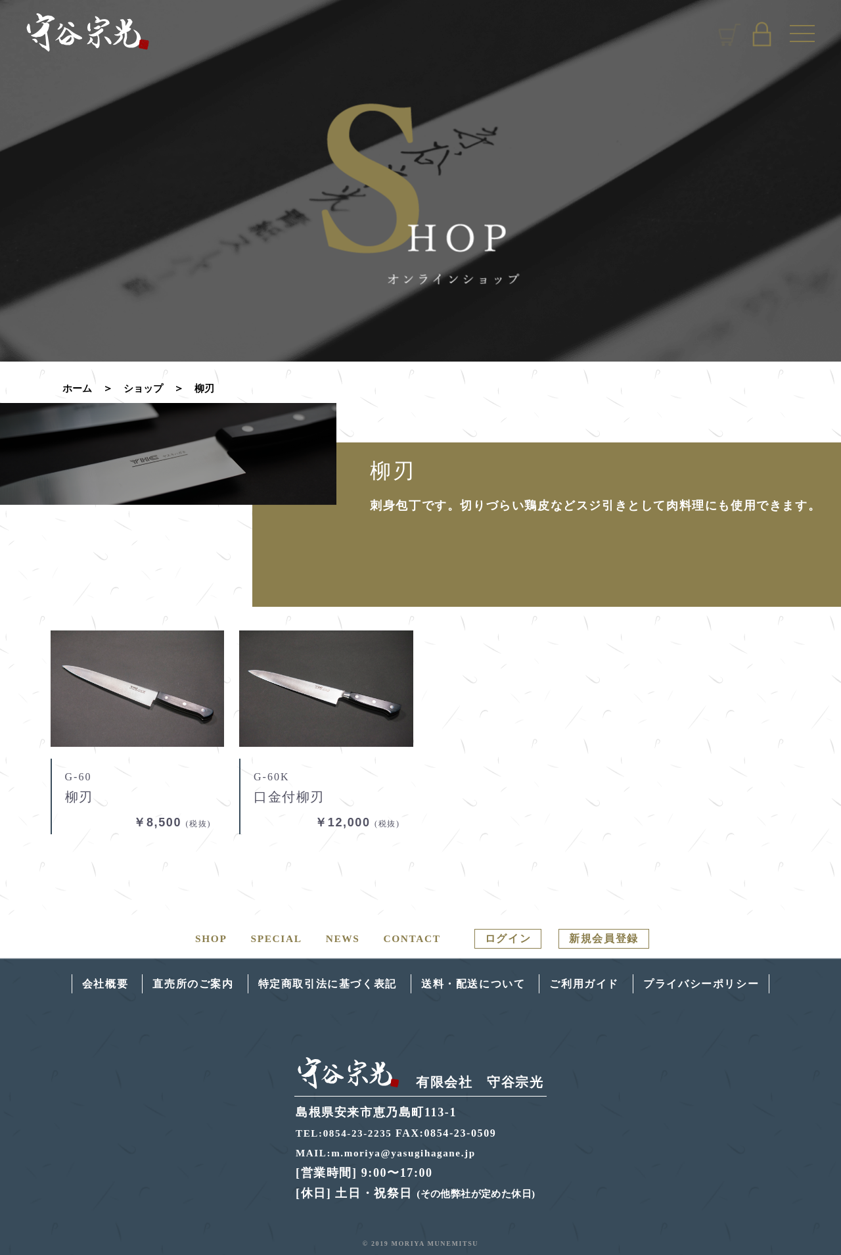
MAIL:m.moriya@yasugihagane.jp (390, 1152)
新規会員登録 (609, 938)
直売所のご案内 (171, 983)
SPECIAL (269, 938)
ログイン (506, 938)
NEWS (336, 938)
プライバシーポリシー (726, 983)
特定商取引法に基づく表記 (318, 983)
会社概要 (76, 983)
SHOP (202, 938)
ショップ (146, 388)
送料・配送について (477, 983)
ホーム (78, 388)
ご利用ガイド (598, 983)
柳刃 (209, 388)
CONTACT (407, 938)
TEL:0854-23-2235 (346, 1132)
